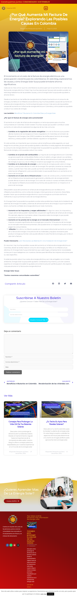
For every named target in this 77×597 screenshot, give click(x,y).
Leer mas (44, 594)
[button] (46, 8)
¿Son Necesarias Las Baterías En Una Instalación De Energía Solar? (43, 241)
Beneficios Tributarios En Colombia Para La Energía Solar (35, 113)
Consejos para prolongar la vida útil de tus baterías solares (21, 424)
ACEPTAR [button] (50, 594)
